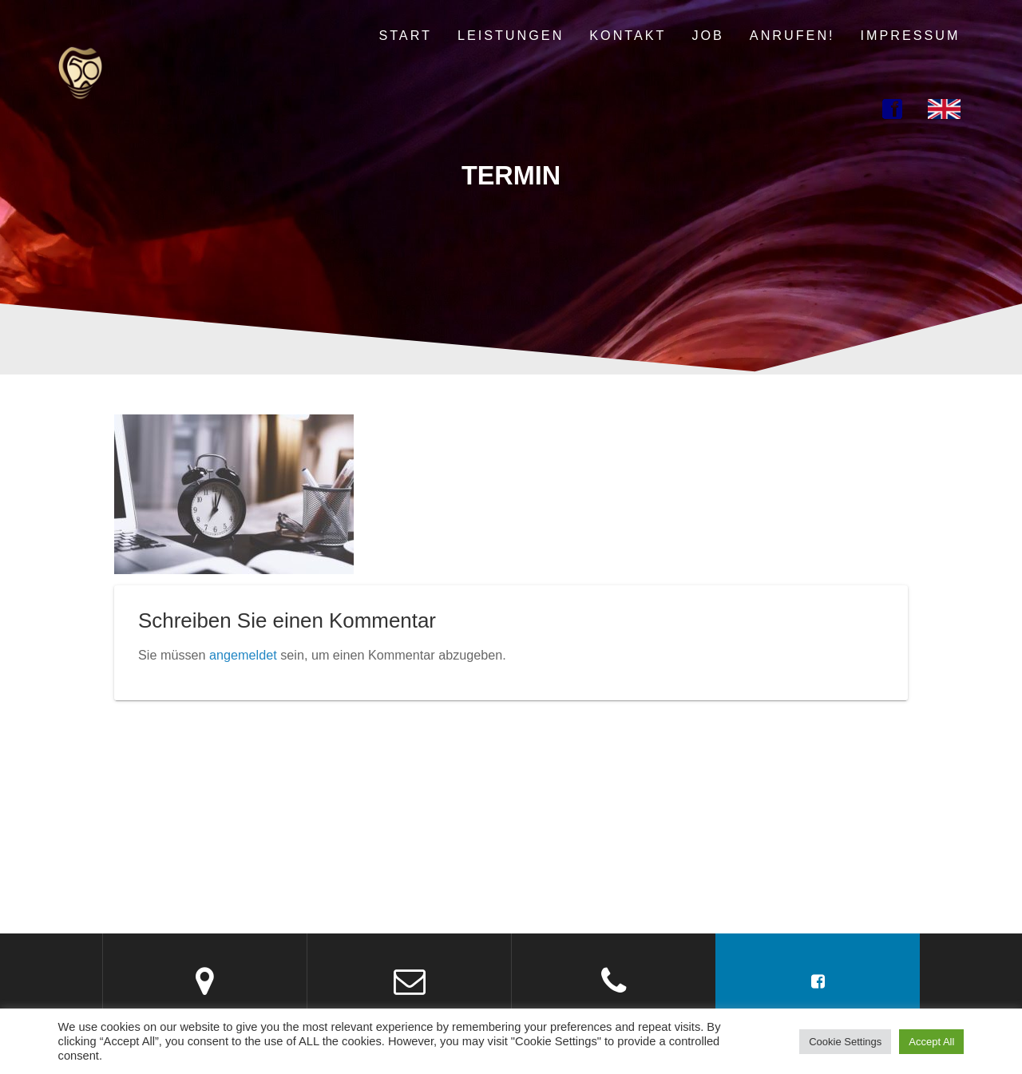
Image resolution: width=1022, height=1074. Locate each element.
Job (707, 35)
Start (405, 35)
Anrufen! (792, 35)
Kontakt (627, 35)
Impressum (911, 35)
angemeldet (243, 655)
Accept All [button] (931, 1042)
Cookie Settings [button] (845, 1042)
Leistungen (511, 35)
